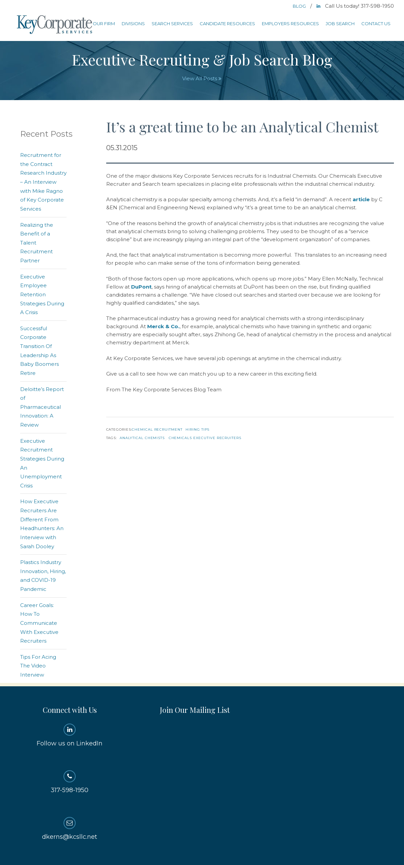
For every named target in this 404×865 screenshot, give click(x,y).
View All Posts (201, 78)
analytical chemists (142, 438)
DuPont (141, 287)
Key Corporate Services (55, 25)
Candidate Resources (227, 23)
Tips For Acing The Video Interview (38, 666)
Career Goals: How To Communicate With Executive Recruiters (39, 623)
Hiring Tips (197, 429)
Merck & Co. (163, 326)
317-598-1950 (69, 782)
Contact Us (376, 23)
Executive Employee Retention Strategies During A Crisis (42, 294)
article (361, 199)
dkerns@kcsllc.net (69, 828)
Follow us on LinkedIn (69, 735)
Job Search (340, 23)
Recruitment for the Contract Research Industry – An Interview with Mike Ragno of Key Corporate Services (43, 182)
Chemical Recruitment (157, 429)
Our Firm (104, 23)
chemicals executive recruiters (205, 438)
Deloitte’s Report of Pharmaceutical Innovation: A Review (42, 407)
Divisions (133, 23)
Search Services (172, 23)
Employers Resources (290, 23)
